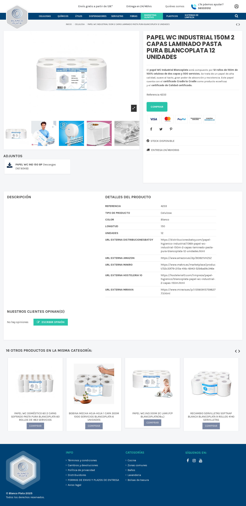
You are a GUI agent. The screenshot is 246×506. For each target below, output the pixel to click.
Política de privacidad (81, 470)
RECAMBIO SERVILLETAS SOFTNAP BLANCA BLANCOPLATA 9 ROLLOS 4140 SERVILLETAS (211, 416)
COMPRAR (35, 425)
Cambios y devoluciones (83, 465)
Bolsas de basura (138, 480)
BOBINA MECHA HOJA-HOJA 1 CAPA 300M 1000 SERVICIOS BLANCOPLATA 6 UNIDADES (94, 416)
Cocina (132, 460)
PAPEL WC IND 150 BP (29, 164)
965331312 (204, 8)
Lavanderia (134, 475)
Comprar (157, 106)
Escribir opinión (50, 322)
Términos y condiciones (82, 460)
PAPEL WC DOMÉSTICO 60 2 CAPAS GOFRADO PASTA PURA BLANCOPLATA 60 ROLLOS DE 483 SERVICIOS (35, 416)
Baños (131, 470)
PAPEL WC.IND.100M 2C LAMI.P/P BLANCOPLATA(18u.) (152, 415)
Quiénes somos (174, 6)
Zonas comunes (137, 465)
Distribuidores (77, 475)
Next (239, 352)
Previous (236, 352)
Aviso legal (74, 485)
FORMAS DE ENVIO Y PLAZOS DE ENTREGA (93, 480)
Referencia (153, 94)
